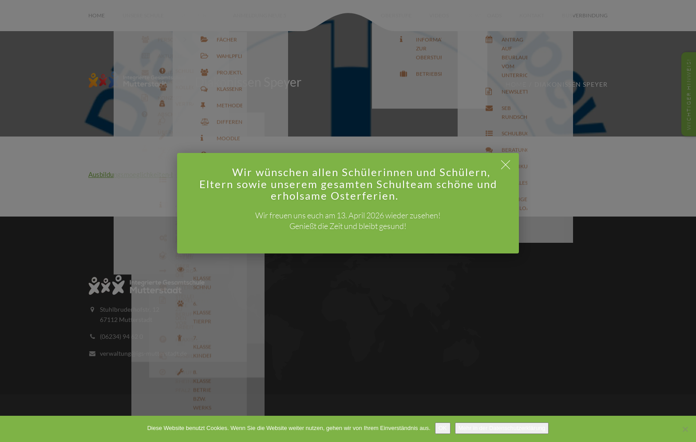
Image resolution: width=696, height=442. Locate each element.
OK (443, 428)
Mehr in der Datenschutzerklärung (502, 428)
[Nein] (684, 429)
